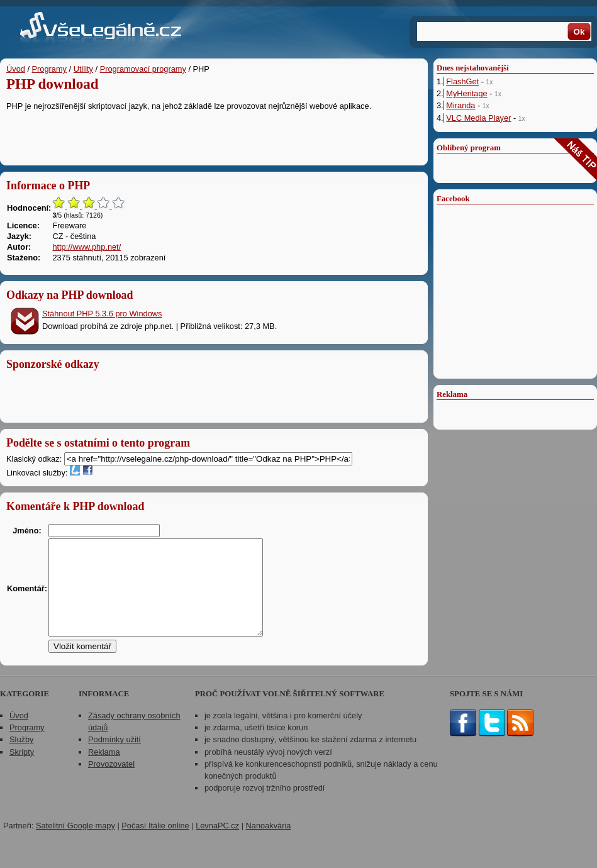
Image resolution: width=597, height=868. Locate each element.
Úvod (15, 69)
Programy (49, 69)
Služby (21, 758)
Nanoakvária (268, 844)
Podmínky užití (114, 758)
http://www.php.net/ (86, 247)
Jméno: (27, 530)
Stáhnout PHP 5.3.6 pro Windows (102, 313)
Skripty (21, 771)
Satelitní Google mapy (75, 844)
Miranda (460, 105)
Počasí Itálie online (155, 844)
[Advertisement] (214, 135)
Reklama (104, 771)
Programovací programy (143, 69)
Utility (83, 69)
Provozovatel (111, 782)
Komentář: (27, 598)
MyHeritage (466, 93)
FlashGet (462, 81)
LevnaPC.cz (217, 844)
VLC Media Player (478, 118)
